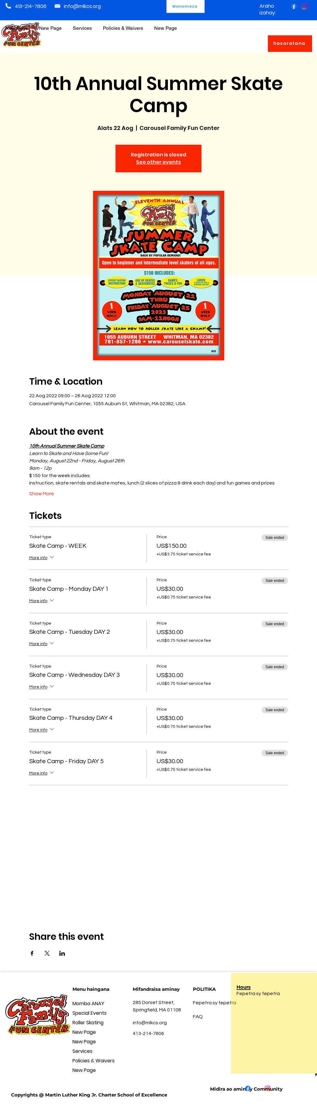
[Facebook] (294, 6)
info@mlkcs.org (82, 6)
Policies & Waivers (93, 1060)
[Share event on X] (47, 953)
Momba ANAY (88, 1003)
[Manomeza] (185, 6)
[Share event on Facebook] (32, 953)
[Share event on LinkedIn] (62, 953)
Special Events (89, 1013)
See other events (158, 162)
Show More (41, 493)
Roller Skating (88, 1022)
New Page (84, 1032)
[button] (123, 25)
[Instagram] (304, 6)
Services (82, 1051)
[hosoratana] (290, 43)
